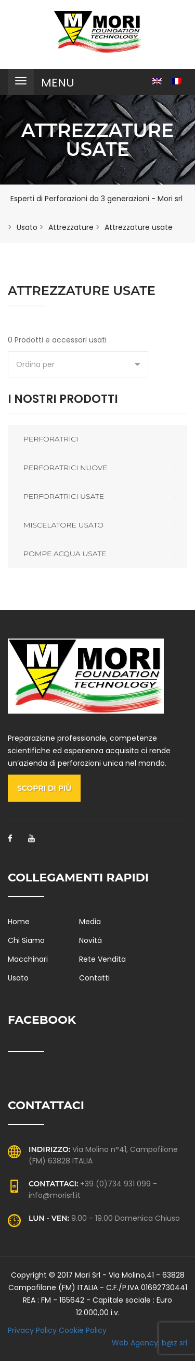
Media (90, 921)
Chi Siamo (26, 940)
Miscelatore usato (63, 525)
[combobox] (78, 364)
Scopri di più (44, 788)
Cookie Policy (83, 1330)
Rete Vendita (102, 959)
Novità (90, 940)
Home (19, 921)
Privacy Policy (32, 1330)
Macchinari (28, 959)
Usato (18, 978)
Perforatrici (50, 439)
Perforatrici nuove (65, 467)
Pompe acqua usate (64, 553)
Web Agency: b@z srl (149, 1343)
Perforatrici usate (63, 496)
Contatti (94, 978)
